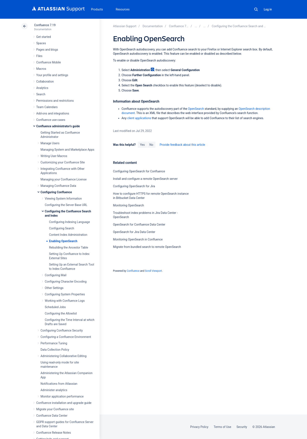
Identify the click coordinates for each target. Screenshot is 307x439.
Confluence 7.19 (44, 25)
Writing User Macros (54, 156)
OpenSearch (196, 108)
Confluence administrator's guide (58, 126)
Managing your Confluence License (64, 179)
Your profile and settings (52, 75)
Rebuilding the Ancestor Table (68, 247)
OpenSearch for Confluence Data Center (139, 224)
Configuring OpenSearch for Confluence (139, 171)
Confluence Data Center (51, 415)
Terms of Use (222, 427)
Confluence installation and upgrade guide (63, 403)
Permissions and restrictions (55, 100)
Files (39, 56)
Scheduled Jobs (55, 307)
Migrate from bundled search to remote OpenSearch (147, 247)
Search (256, 9)
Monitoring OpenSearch (128, 205)
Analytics (42, 88)
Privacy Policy (199, 427)
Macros (41, 68)
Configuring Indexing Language (69, 222)
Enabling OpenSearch (63, 241)
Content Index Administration (68, 234)
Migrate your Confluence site (55, 409)
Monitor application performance (62, 396)
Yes (142, 144)
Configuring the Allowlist (61, 313)
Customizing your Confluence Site (63, 162)
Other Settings (54, 288)
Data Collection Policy (55, 349)
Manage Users (50, 143)
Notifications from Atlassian (59, 383)
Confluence (133, 270)
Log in (268, 9)
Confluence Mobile (48, 62)
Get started (43, 37)
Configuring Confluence (56, 192)
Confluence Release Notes (53, 432)
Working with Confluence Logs (65, 300)
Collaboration (45, 81)
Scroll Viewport (153, 270)
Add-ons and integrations (52, 113)
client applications (139, 118)
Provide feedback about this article (182, 144)
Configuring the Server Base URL (66, 205)
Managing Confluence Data (58, 185)
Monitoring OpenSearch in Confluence (138, 239)
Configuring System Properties (65, 294)
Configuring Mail (55, 275)
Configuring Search (61, 228)
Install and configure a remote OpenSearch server (145, 178)
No (151, 144)
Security (241, 427)
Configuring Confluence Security (62, 330)
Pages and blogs (47, 49)
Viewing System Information (63, 198)
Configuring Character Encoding (66, 281)
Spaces (41, 43)
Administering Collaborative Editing (64, 356)
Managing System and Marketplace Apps (67, 149)
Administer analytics (54, 390)
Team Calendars (47, 107)
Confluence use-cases (50, 120)
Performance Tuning (54, 343)
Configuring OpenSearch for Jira (134, 186)
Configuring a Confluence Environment (66, 337)
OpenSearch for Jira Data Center (134, 232)
